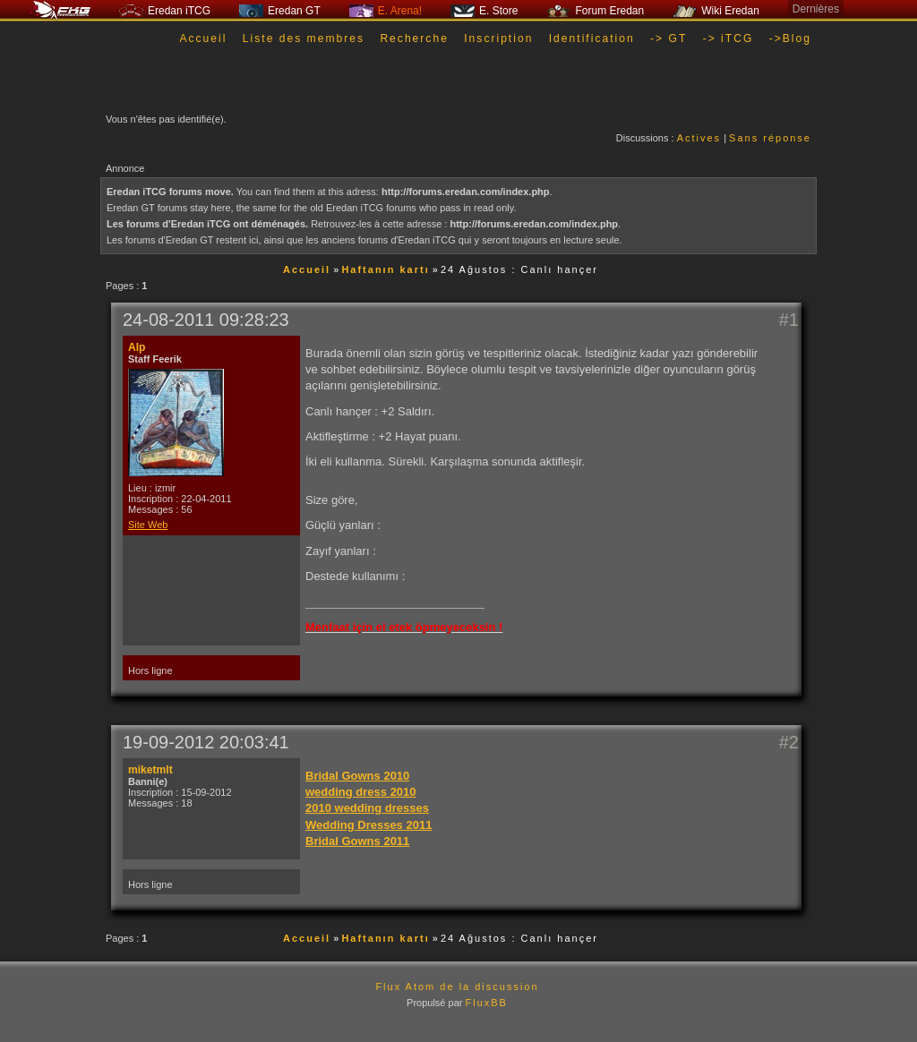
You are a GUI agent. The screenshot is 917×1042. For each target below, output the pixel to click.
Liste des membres (303, 38)
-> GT (668, 38)
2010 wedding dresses (367, 808)
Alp (136, 347)
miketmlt (150, 770)
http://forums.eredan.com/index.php (465, 191)
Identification (592, 38)
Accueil (203, 38)
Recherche (414, 38)
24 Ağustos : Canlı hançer (519, 269)
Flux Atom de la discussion (456, 986)
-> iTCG (728, 38)
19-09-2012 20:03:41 (206, 742)
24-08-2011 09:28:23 (206, 319)
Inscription (498, 38)
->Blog (790, 38)
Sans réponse (770, 137)
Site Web (147, 524)
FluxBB (486, 1002)
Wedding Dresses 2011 (368, 825)
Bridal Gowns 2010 (357, 775)
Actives (699, 137)
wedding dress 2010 (360, 792)
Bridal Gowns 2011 (357, 841)
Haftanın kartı (385, 269)
